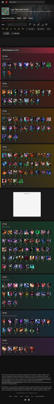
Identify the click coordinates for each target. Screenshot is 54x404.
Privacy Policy (41, 379)
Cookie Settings (7, 380)
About (10, 396)
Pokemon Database (39, 396)
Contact (15, 396)
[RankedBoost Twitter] (25, 400)
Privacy (27, 396)
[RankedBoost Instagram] (29, 400)
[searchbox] (17, 24)
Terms (21, 396)
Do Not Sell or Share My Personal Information (12, 382)
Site (32, 396)
